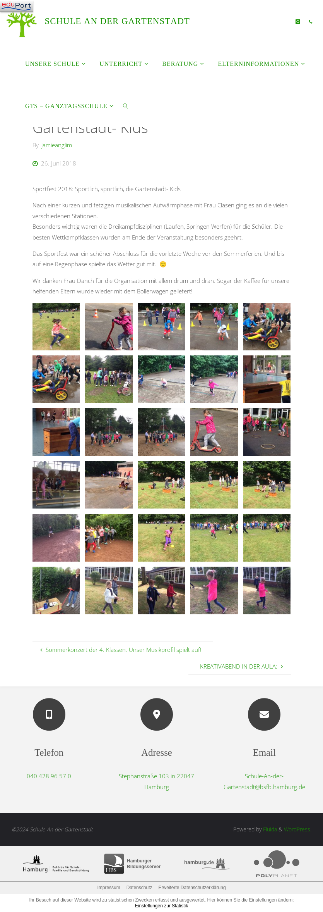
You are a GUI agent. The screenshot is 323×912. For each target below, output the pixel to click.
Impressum (108, 887)
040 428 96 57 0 (49, 776)
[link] (125, 105)
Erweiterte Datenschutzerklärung (192, 887)
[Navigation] (16, 6)
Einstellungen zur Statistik (161, 906)
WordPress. (297, 829)
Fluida (269, 829)
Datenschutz (139, 887)
